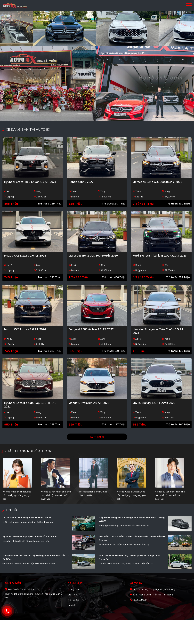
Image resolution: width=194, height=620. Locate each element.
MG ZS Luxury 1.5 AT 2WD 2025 (154, 403)
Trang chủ (73, 589)
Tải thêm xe (96, 436)
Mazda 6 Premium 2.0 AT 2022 (88, 403)
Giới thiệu (73, 594)
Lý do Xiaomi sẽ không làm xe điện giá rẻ (26, 517)
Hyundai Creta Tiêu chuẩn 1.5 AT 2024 (30, 182)
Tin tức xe (73, 599)
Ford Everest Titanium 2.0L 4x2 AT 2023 (160, 255)
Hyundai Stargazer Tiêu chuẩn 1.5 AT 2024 (158, 330)
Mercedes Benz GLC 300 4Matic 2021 (157, 182)
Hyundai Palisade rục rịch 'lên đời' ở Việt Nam (29, 536)
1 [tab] (95, 116)
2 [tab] (98, 116)
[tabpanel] (97, 66)
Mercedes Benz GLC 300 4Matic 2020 (93, 255)
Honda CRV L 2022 (80, 182)
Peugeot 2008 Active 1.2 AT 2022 (91, 329)
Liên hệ (71, 605)
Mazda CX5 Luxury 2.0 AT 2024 (25, 255)
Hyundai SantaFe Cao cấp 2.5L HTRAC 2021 (30, 404)
